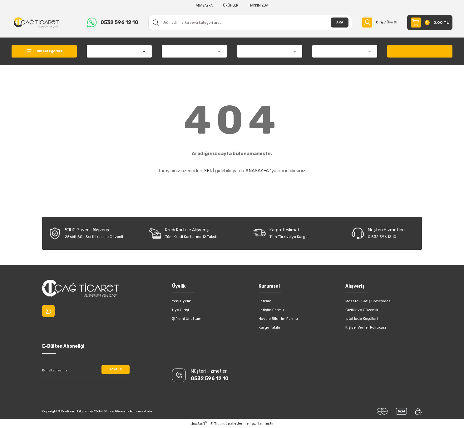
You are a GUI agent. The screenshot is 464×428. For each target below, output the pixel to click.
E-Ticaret (218, 423)
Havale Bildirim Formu (278, 318)
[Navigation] (44, 51)
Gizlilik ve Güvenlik (361, 310)
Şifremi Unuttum (186, 318)
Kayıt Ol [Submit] (115, 370)
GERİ (209, 171)
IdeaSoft (198, 423)
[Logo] (36, 22)
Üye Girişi (180, 310)
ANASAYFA (257, 171)
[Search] (248, 22)
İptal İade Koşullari (361, 318)
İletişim (265, 301)
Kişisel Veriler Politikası (365, 327)
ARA (335, 22)
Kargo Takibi (269, 327)
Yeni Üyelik (181, 301)
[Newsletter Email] (86, 370)
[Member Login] (377, 23)
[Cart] (430, 23)
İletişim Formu (271, 310)
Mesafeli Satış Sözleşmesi (368, 301)
